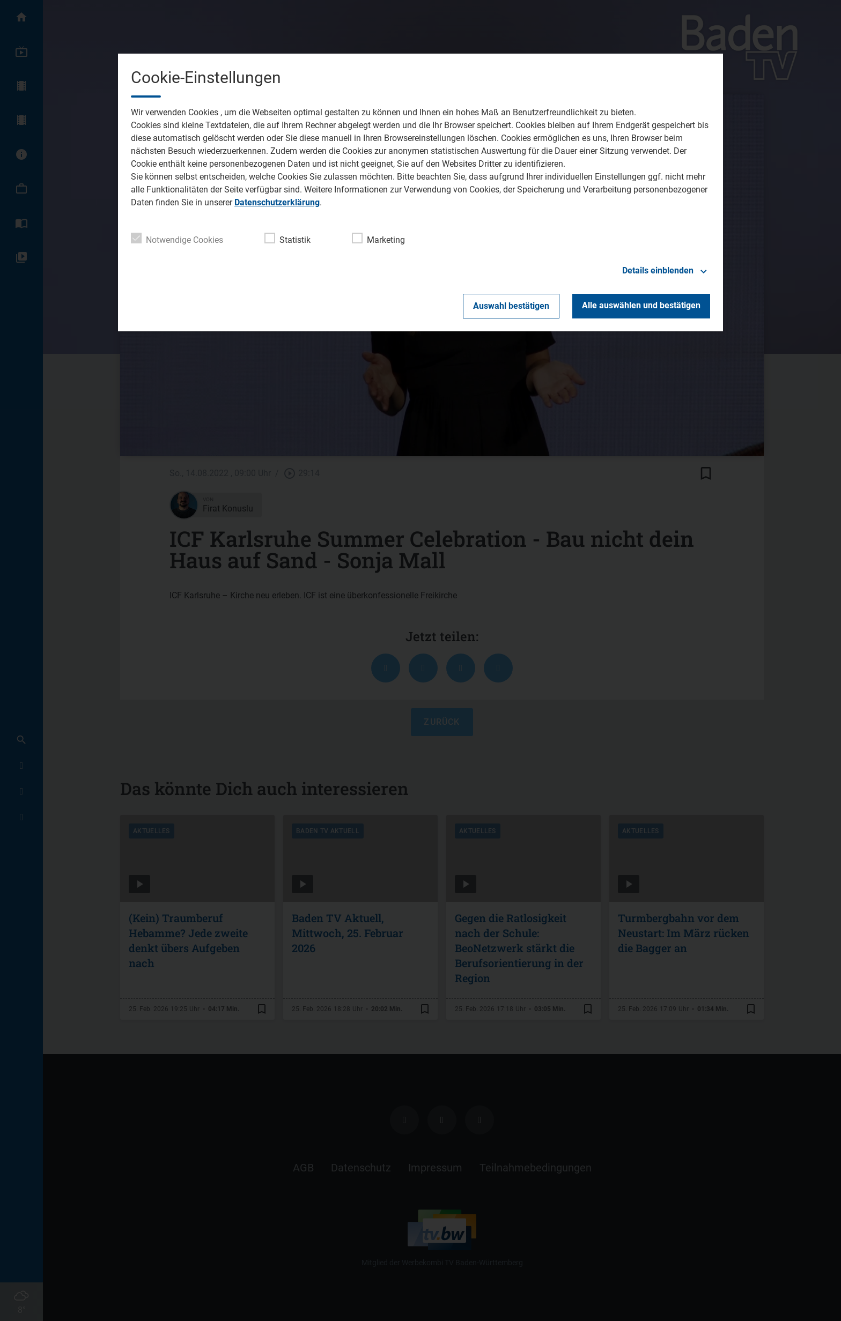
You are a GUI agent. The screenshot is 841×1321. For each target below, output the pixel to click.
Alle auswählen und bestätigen (641, 305)
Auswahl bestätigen (511, 306)
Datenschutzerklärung (277, 202)
